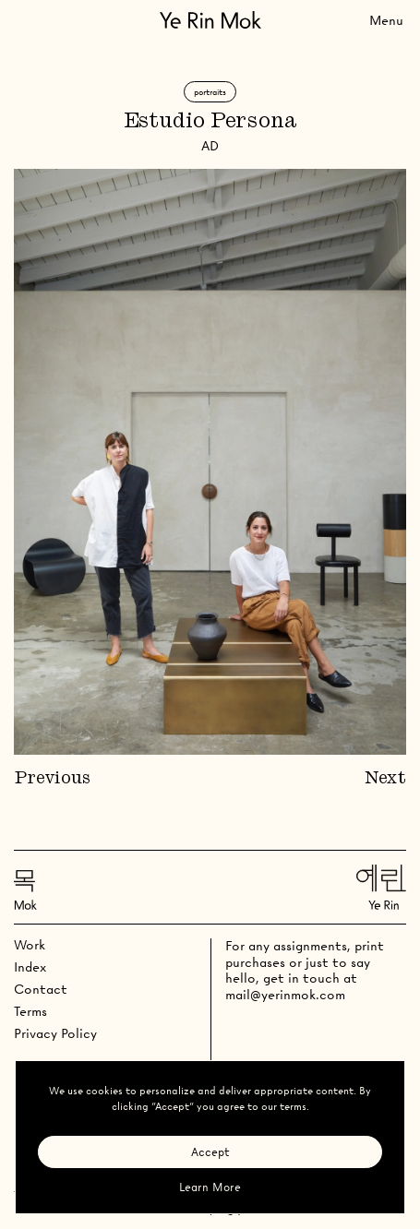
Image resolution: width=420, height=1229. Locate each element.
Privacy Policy (55, 1033)
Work (29, 944)
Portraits (210, 92)
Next (385, 778)
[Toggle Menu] (386, 20)
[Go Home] (210, 20)
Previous (52, 778)
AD (210, 145)
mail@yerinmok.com (285, 994)
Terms (30, 1011)
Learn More (210, 1187)
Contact (40, 989)
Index (30, 967)
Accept (210, 1152)
